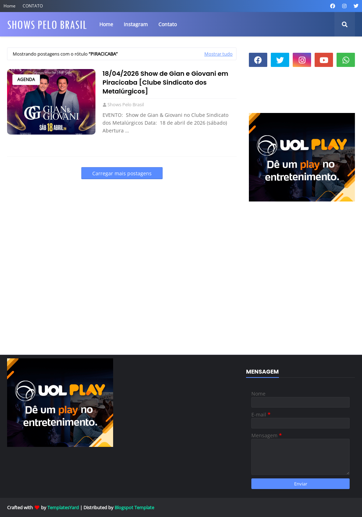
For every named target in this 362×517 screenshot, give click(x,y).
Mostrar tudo (218, 54)
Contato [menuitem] (167, 24)
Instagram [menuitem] (136, 24)
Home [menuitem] (106, 24)
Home (10, 6)
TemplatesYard (63, 507)
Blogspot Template (134, 507)
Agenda (26, 79)
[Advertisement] (302, 292)
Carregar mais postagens (122, 173)
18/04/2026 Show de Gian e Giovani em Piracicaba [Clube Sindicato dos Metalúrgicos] (165, 82)
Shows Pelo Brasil (125, 104)
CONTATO (33, 6)
